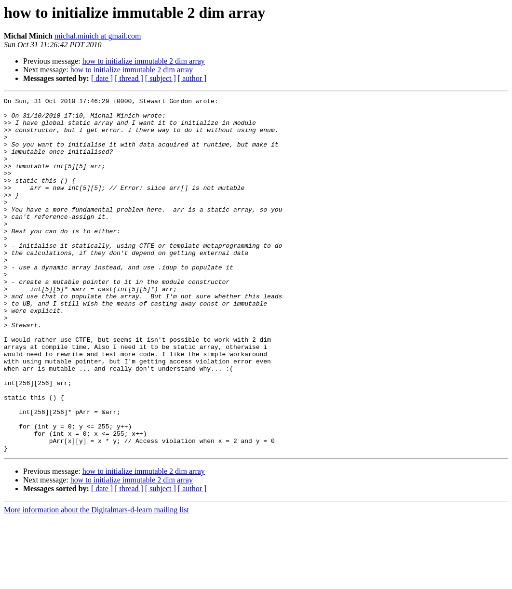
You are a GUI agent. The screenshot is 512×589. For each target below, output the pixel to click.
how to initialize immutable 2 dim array (143, 61)
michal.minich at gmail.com (97, 36)
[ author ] (192, 78)
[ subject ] (160, 78)
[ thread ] (129, 78)
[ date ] (102, 78)
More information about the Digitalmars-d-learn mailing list (96, 580)
